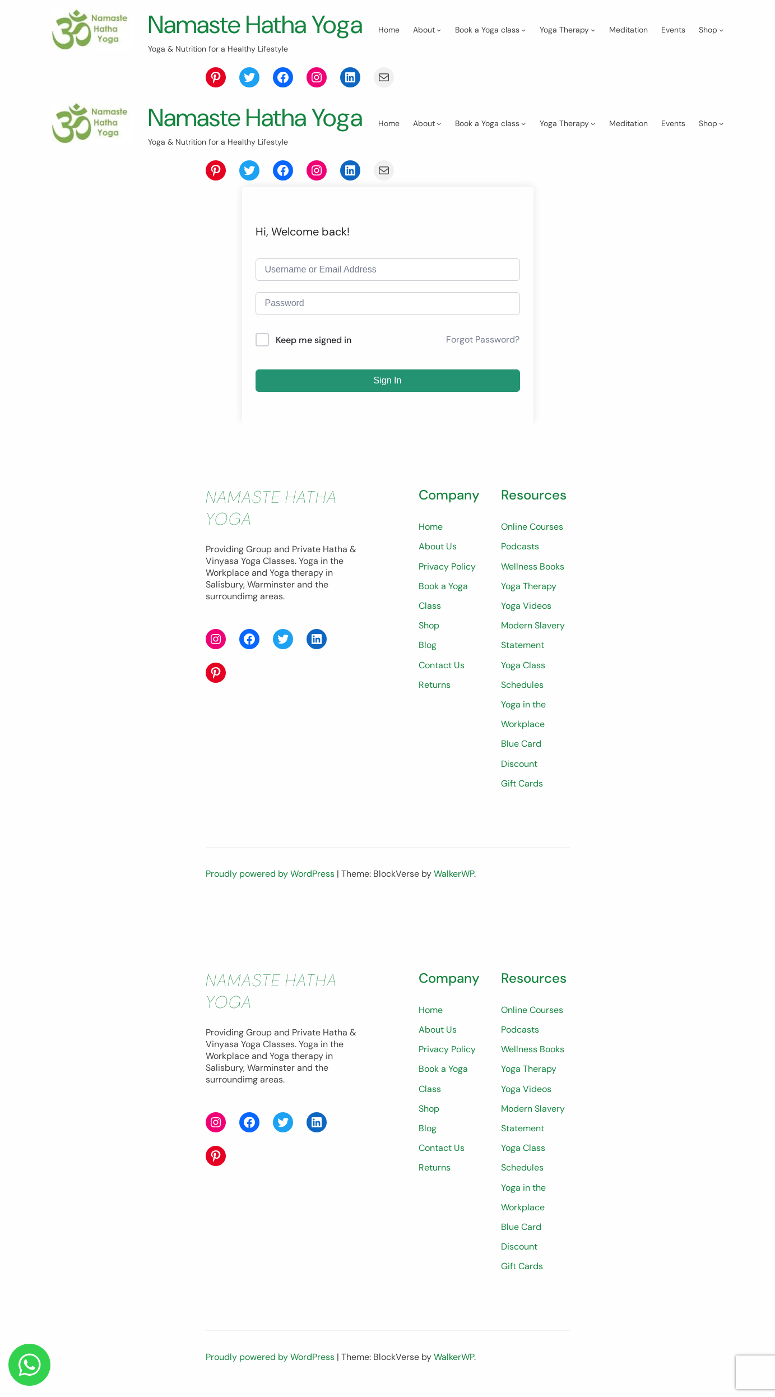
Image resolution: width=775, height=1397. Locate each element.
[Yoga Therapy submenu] (266, 72)
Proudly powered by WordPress (271, 901)
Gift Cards (504, 811)
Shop (393, 653)
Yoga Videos (508, 653)
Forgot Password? (482, 386)
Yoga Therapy (511, 633)
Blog (392, 672)
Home (395, 574)
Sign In (388, 427)
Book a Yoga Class (420, 633)
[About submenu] (112, 72)
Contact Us (406, 692)
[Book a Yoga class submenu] (196, 72)
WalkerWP (454, 901)
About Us (402, 593)
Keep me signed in (313, 387)
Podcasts (502, 593)
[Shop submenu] (394, 72)
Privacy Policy (411, 613)
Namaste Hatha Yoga (264, 23)
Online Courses (514, 574)
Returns (399, 712)
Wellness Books (514, 613)
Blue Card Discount (522, 791)
